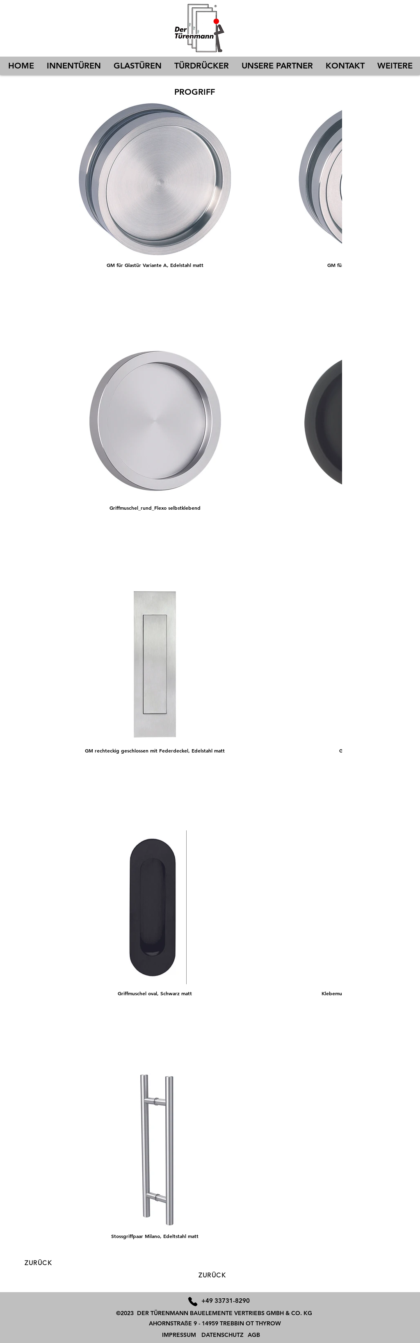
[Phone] (193, 1301)
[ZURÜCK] (213, 1275)
